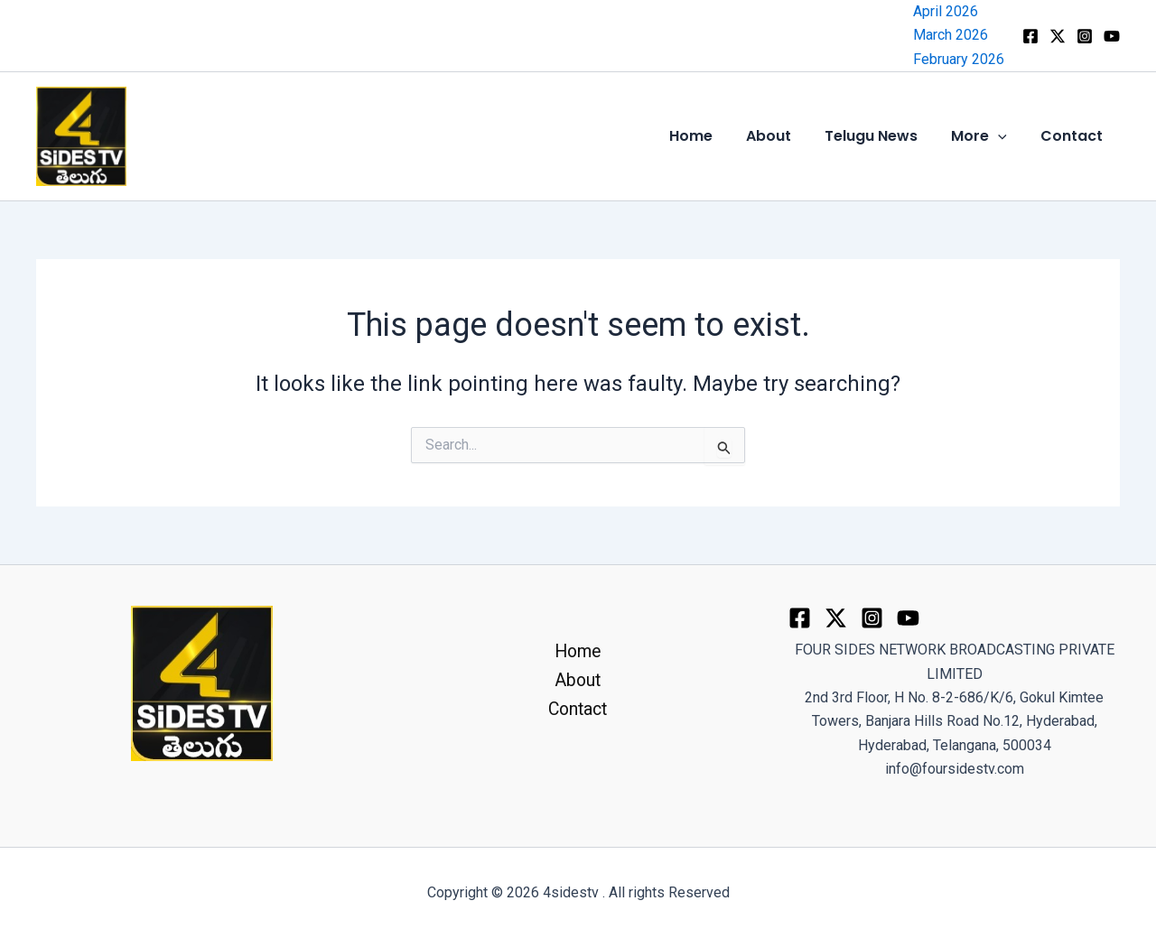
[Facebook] (1030, 36)
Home (711, 135)
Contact (1074, 135)
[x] (1057, 36)
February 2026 (958, 59)
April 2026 (945, 11)
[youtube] (908, 618)
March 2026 (950, 34)
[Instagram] (1085, 36)
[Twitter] (836, 618)
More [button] (986, 136)
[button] (1005, 136)
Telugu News (882, 135)
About (784, 135)
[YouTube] (1112, 36)
